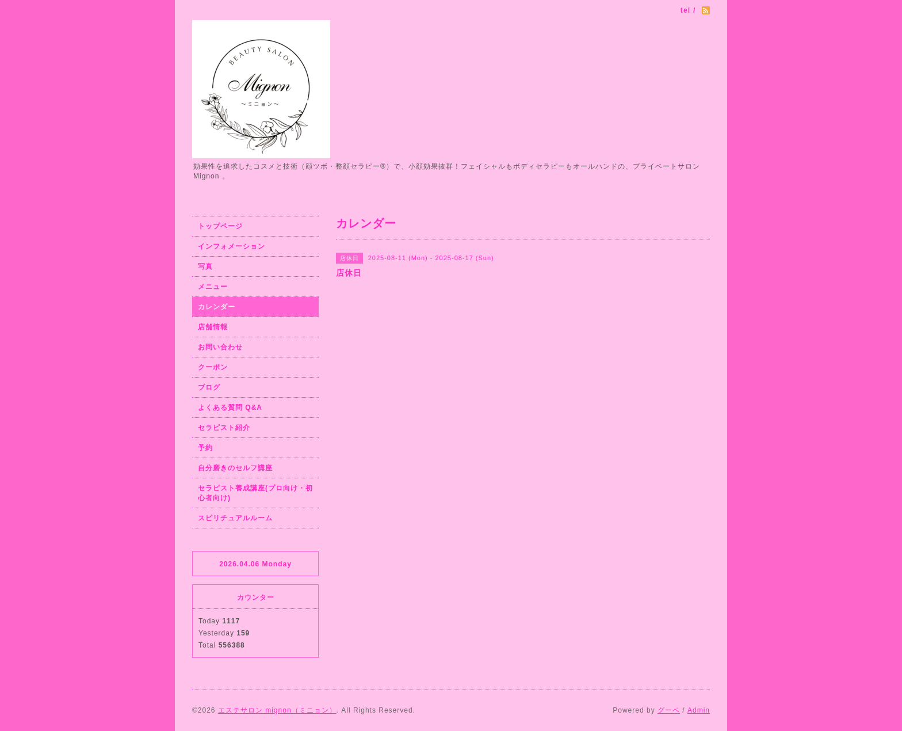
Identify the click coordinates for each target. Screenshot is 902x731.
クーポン (213, 367)
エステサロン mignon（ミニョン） (277, 710)
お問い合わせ (220, 347)
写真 (205, 266)
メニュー (213, 287)
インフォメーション (231, 246)
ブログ (209, 387)
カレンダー (216, 307)
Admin (698, 710)
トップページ (220, 226)
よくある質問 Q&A (230, 407)
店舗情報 (213, 327)
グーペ (669, 710)
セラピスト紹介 (224, 428)
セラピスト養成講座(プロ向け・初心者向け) (255, 493)
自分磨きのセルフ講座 (235, 468)
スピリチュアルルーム (235, 518)
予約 (205, 448)
